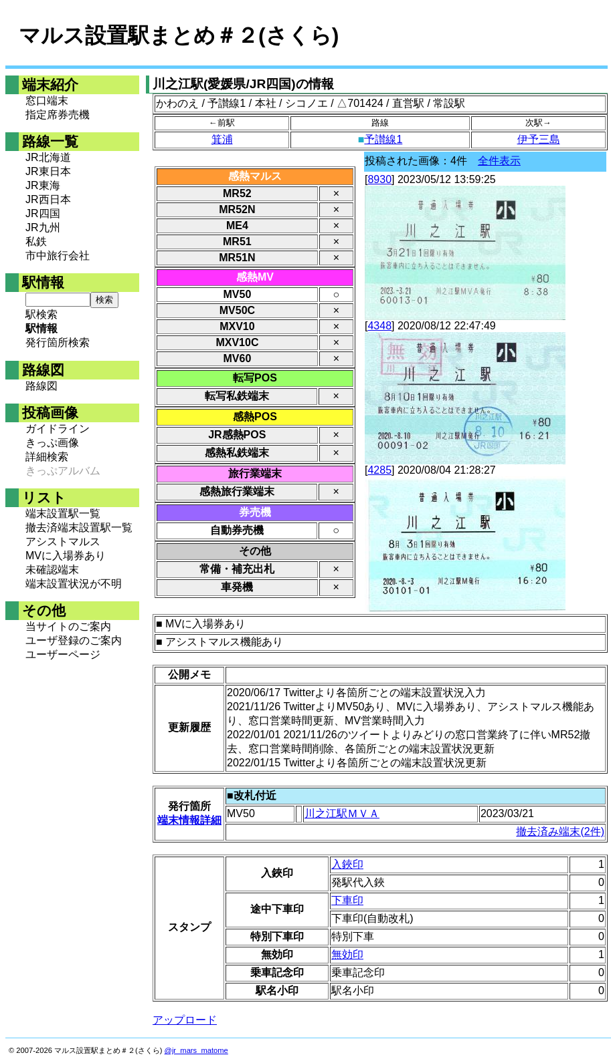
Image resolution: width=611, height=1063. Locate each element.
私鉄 (36, 241)
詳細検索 (46, 456)
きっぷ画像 (52, 442)
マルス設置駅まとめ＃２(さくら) (179, 35)
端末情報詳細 (189, 820)
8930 (379, 179)
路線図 (41, 386)
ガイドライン (57, 428)
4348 (379, 325)
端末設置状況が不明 (73, 583)
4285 (379, 470)
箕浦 (222, 139)
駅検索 (41, 314)
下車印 (347, 900)
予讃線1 (383, 139)
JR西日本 (48, 199)
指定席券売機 (57, 114)
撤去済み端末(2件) (560, 831)
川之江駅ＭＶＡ (341, 813)
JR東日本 (48, 171)
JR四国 (42, 213)
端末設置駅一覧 (62, 513)
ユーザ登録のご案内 (73, 640)
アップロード (185, 1020)
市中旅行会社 (57, 255)
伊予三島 (538, 139)
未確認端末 (52, 569)
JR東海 (42, 185)
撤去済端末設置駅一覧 (79, 527)
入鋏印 (347, 864)
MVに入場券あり (65, 555)
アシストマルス (62, 541)
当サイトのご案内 (68, 626)
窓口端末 (46, 100)
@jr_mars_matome (196, 1050)
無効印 (347, 954)
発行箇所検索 (57, 342)
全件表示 (499, 160)
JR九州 (42, 227)
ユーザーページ (62, 654)
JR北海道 (48, 157)
